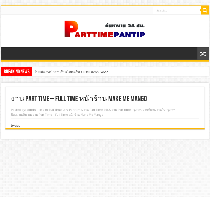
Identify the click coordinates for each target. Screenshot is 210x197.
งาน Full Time (52, 110)
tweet (15, 125)
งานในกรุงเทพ (166, 110)
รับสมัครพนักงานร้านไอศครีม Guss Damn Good (71, 72)
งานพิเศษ (149, 110)
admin (31, 110)
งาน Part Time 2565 (97, 110)
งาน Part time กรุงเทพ (126, 110)
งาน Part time (72, 110)
